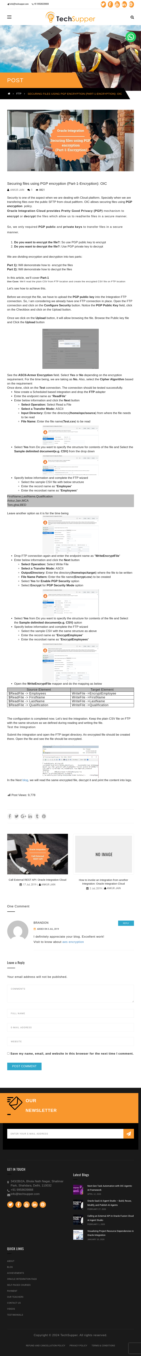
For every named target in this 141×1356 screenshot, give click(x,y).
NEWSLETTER (41, 1110)
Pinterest (130, 4)
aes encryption (73, 942)
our (31, 1100)
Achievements (15, 1273)
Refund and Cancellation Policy (45, 1345)
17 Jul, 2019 (29, 884)
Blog (10, 1267)
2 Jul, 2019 (95, 888)
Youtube (114, 4)
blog (25, 780)
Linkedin (122, 4)
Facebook (105, 4)
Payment (12, 1291)
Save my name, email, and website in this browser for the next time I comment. (72, 1053)
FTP (18, 93)
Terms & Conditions (103, 1345)
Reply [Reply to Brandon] (126, 923)
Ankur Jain (17, 189)
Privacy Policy (78, 1345)
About (11, 1261)
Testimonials (15, 1315)
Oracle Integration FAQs (22, 1279)
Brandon (41, 922)
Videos (11, 1309)
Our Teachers (15, 1297)
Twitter (98, 4)
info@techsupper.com (18, 3)
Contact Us (14, 1303)
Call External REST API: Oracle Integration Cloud (37, 879)
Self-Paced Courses (19, 1285)
